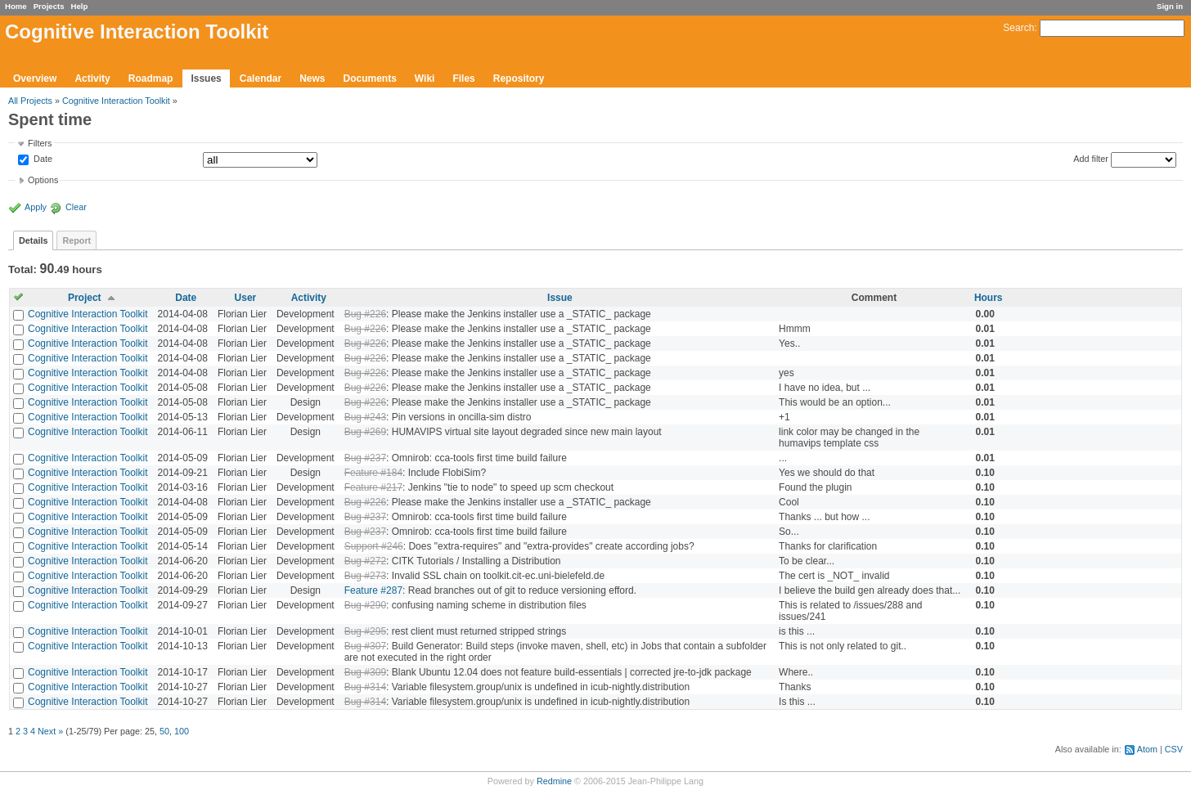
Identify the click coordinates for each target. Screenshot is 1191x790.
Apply (36, 207)
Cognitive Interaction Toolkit (116, 100)
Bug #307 (365, 646)
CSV (1174, 749)
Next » (50, 731)
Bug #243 (365, 417)
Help (79, 6)
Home (16, 6)
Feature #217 (373, 487)
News (312, 78)
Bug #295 (365, 631)
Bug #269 (365, 432)
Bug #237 (365, 458)
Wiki (425, 78)
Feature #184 (373, 472)
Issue (560, 297)
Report (76, 240)
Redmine (554, 781)
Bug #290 (365, 605)
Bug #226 (365, 314)
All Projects (30, 100)
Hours (988, 297)
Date (41, 159)
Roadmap (150, 78)
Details (33, 240)
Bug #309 (365, 672)
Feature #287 (373, 590)
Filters (40, 143)
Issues (206, 78)
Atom (1147, 749)
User (246, 297)
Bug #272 (365, 561)
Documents (370, 78)
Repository (519, 78)
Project (84, 297)
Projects (49, 6)
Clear (76, 207)
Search (1018, 28)
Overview (34, 78)
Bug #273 (365, 575)
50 (164, 731)
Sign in (1170, 6)
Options (43, 180)
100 (181, 731)
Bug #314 (365, 687)
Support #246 (373, 546)
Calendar (260, 78)
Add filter (1090, 159)
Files (463, 78)
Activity (92, 78)
